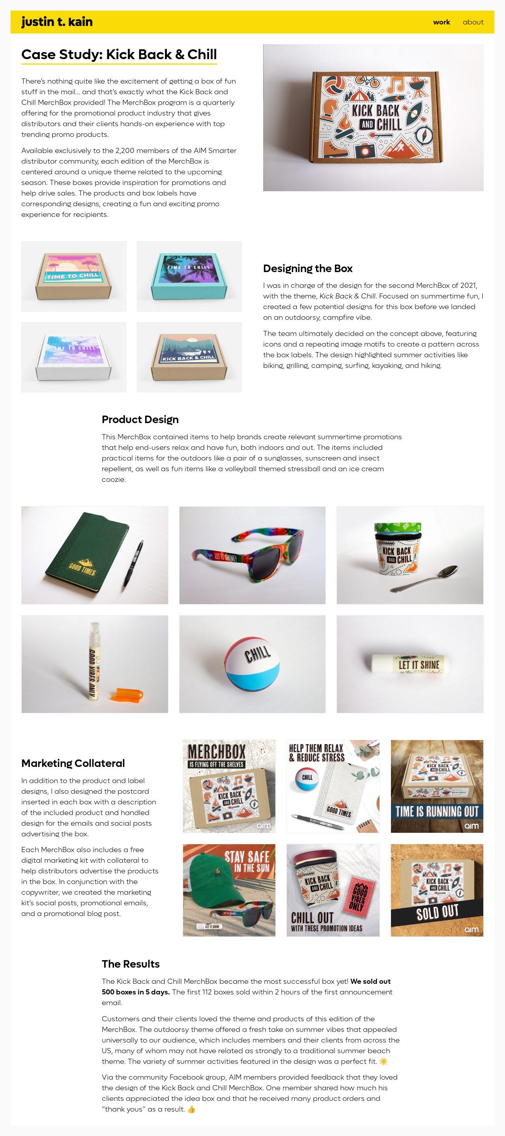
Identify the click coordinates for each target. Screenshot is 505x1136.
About (473, 22)
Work (441, 22)
